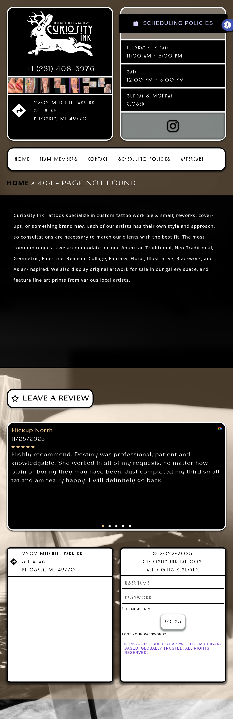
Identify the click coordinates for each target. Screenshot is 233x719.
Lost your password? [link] (144, 634)
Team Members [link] (58, 159)
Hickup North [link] (32, 430)
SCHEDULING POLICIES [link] (173, 24)
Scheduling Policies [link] (144, 159)
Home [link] (22, 159)
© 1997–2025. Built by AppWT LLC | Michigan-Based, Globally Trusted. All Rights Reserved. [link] (173, 648)
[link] (60, 35)
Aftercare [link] (192, 159)
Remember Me (137, 609)
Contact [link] (98, 159)
